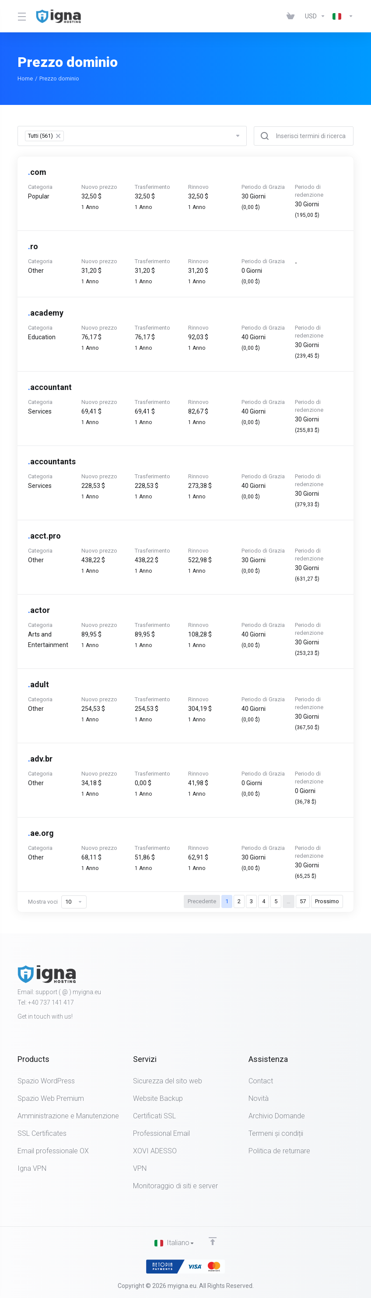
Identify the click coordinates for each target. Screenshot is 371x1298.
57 (303, 901)
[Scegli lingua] (174, 1243)
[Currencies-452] (315, 16)
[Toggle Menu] (21, 16)
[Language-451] (341, 16)
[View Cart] (292, 16)
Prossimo (327, 901)
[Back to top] (213, 1240)
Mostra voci (57, 901)
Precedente (202, 901)
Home (25, 78)
